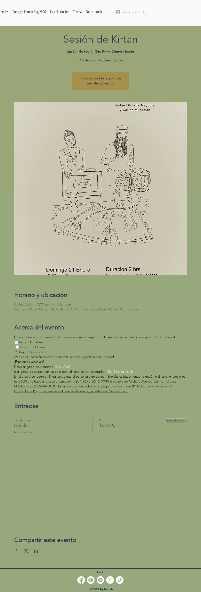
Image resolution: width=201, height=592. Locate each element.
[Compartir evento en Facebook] (16, 551)
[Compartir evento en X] (26, 551)
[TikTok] (119, 580)
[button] (59, 12)
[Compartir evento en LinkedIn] (36, 551)
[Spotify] (100, 580)
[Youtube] (91, 580)
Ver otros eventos (100, 83)
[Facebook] (81, 580)
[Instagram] (110, 580)
